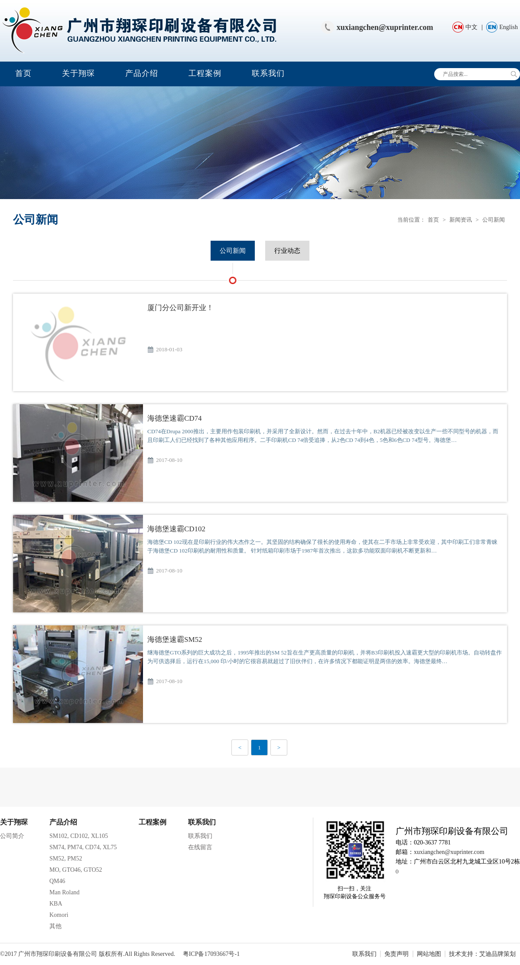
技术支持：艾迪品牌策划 (482, 954)
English (508, 27)
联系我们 (268, 73)
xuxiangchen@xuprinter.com (385, 27)
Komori (58, 915)
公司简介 (12, 836)
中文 (471, 27)
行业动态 (287, 250)
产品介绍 (141, 73)
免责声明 (396, 954)
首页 (23, 73)
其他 (55, 926)
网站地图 (429, 954)
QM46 (57, 881)
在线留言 (200, 847)
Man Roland (64, 892)
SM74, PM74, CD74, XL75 (83, 847)
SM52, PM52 (65, 858)
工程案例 (204, 73)
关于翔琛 (78, 73)
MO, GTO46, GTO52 (75, 870)
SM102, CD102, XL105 (78, 836)
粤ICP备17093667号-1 (211, 954)
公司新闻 (493, 219)
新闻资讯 (460, 219)
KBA (55, 903)
